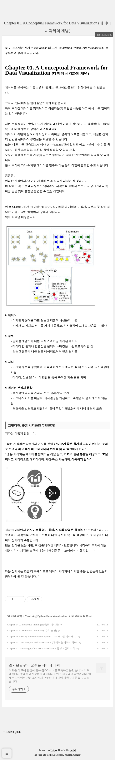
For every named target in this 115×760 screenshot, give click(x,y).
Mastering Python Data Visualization (46, 616)
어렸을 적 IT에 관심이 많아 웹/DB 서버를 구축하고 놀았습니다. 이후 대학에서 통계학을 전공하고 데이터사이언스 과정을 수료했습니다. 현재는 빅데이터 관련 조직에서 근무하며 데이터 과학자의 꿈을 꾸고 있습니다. (50, 676)
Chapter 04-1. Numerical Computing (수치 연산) (32, 630)
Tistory (54, 750)
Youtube (68, 754)
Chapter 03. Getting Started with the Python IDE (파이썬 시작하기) (41, 636)
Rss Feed (38, 754)
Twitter (50, 754)
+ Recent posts (12, 731)
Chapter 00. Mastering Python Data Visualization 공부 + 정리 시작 (41, 648)
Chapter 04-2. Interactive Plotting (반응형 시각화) (33, 624)
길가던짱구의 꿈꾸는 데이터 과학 (34, 665)
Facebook (58, 754)
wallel (73, 750)
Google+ (77, 754)
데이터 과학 (15, 616)
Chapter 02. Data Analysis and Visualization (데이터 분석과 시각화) (42, 642)
